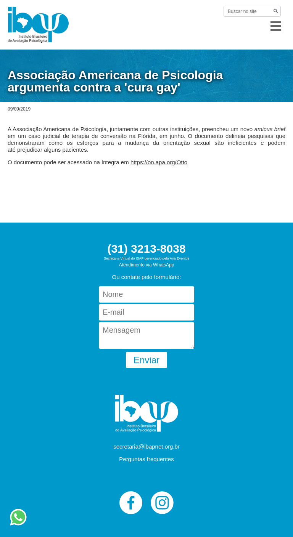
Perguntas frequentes (146, 459)
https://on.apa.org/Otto (158, 162)
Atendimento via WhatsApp (146, 265)
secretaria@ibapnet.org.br (146, 446)
